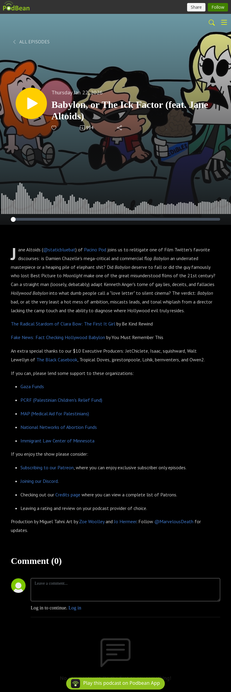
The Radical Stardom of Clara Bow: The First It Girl (63, 324)
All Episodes (31, 42)
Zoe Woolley (91, 521)
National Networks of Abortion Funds (58, 427)
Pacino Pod (95, 250)
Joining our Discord (39, 481)
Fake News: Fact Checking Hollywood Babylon (58, 337)
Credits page (67, 495)
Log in (75, 607)
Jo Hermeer (125, 521)
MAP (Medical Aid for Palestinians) (54, 413)
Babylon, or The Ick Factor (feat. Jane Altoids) (129, 110)
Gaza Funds (32, 386)
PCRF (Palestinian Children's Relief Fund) (61, 400)
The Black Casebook (56, 360)
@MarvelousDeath (173, 521)
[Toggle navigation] (224, 22)
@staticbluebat (59, 250)
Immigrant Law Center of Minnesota (57, 441)
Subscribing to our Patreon (47, 467)
